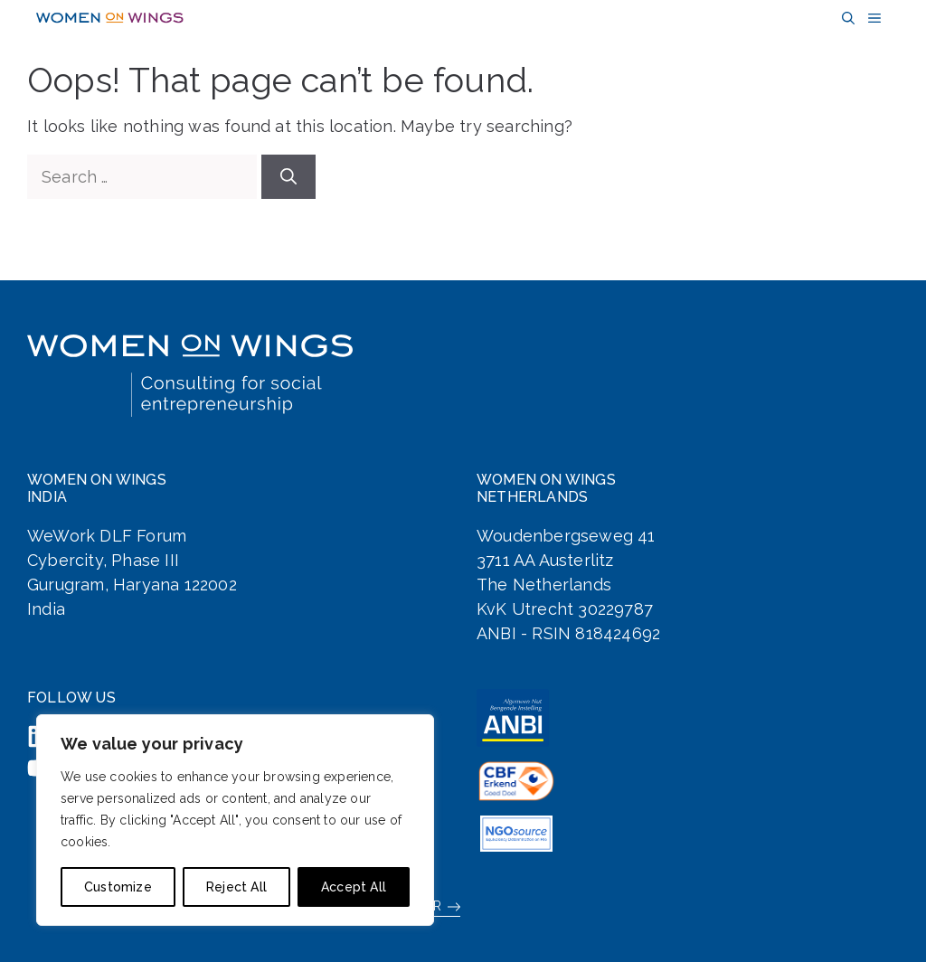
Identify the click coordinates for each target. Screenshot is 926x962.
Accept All (353, 887)
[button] (846, 18)
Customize (118, 887)
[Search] (288, 177)
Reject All (236, 887)
